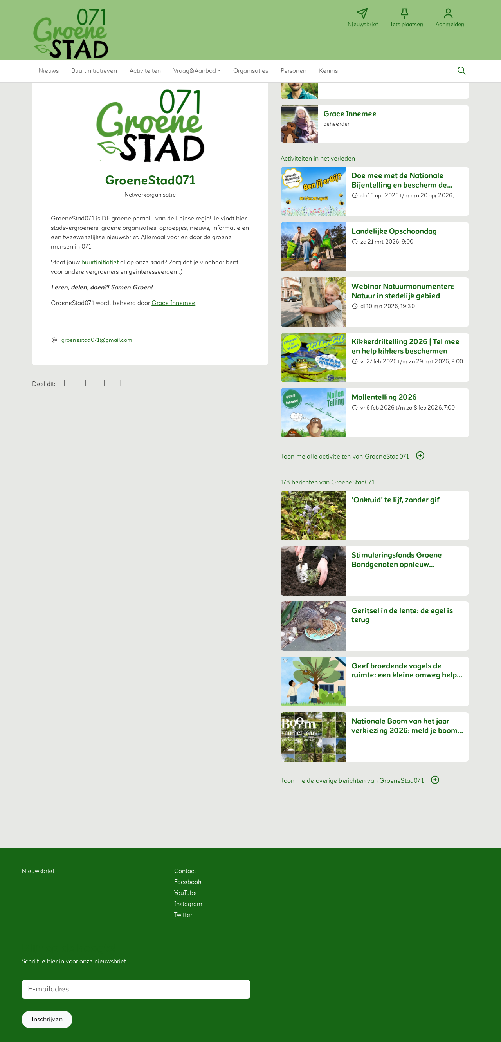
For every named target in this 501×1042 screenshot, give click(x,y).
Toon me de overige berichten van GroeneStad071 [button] (360, 780)
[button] (48, 71)
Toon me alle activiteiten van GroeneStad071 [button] (353, 456)
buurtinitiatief (100, 262)
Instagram (188, 904)
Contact (185, 871)
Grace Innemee (173, 303)
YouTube (185, 893)
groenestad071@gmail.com (96, 340)
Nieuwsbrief (38, 871)
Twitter (183, 915)
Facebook (187, 882)
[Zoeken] (461, 70)
